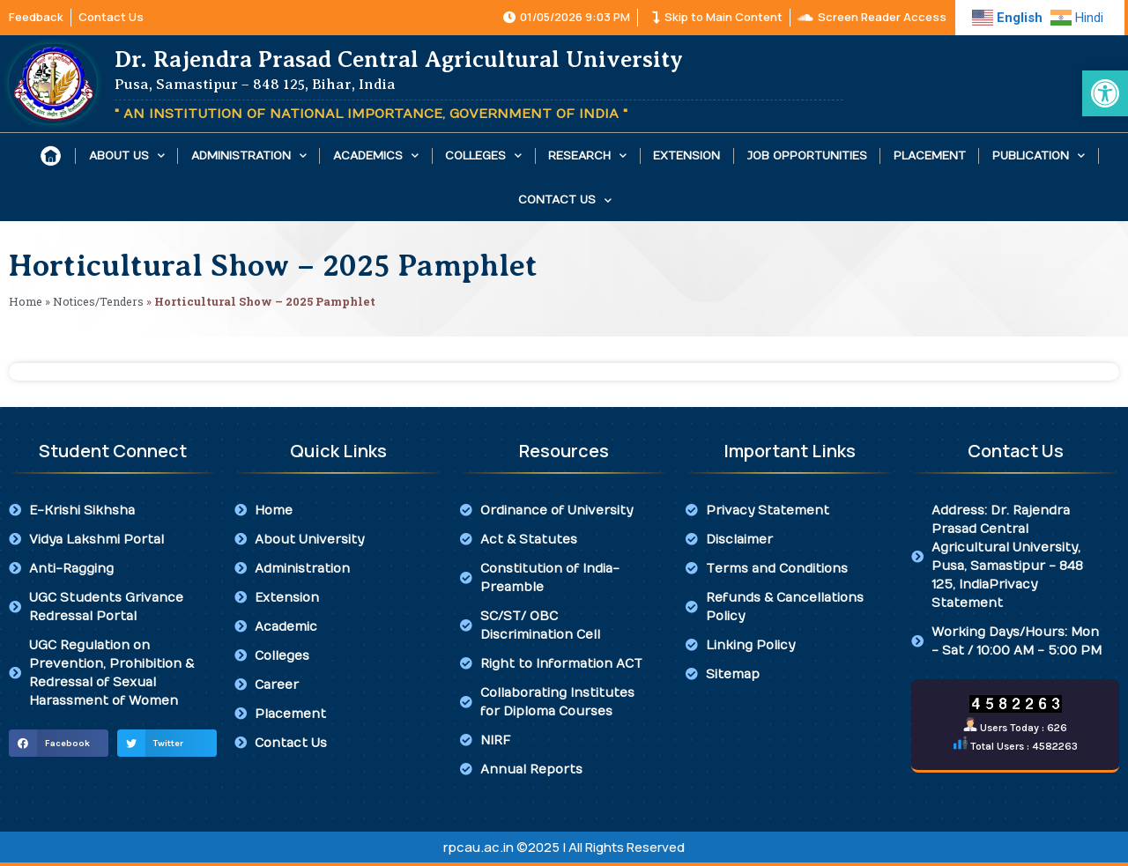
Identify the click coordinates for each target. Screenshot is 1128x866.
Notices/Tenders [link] (98, 301)
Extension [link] (686, 156)
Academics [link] (376, 155)
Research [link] (587, 155)
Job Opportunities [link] (807, 156)
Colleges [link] (483, 155)
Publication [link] (1038, 155)
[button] (58, 743)
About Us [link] (127, 155)
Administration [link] (249, 155)
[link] (1105, 93)
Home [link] (25, 301)
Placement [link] (930, 156)
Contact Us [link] (565, 200)
